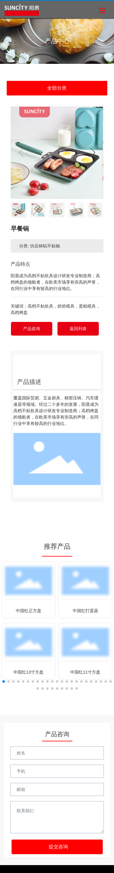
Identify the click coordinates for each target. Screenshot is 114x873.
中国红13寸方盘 (28, 672)
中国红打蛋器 (85, 610)
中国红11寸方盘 (85, 672)
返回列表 (78, 328)
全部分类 (57, 88)
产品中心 (57, 41)
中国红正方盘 (28, 610)
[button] (93, 152)
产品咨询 (31, 328)
